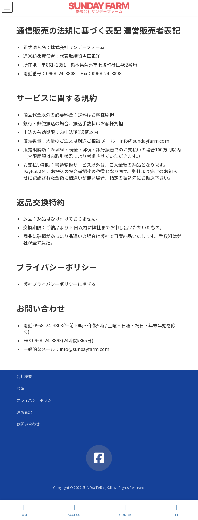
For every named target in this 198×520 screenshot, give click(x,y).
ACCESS (74, 510)
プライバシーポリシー (35, 400)
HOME (24, 510)
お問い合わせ (28, 424)
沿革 (20, 388)
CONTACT (126, 510)
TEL (176, 510)
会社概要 (24, 376)
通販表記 (24, 412)
